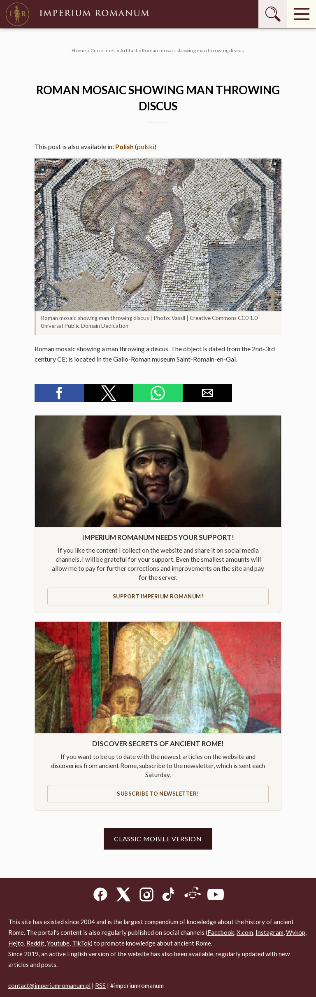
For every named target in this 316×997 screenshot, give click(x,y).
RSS (100, 985)
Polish (124, 146)
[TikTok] (169, 896)
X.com (245, 932)
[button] (158, 235)
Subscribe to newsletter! (158, 793)
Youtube (58, 943)
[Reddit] (192, 896)
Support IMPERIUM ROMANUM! (158, 596)
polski (145, 146)
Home (79, 50)
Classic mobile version (158, 839)
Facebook (220, 932)
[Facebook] (100, 896)
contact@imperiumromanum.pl (49, 985)
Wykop (295, 932)
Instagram (269, 932)
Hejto (16, 943)
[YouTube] (215, 896)
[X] (123, 896)
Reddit (35, 943)
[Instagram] (146, 896)
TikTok (81, 943)
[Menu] (301, 14)
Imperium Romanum (77, 14)
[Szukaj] (272, 14)
